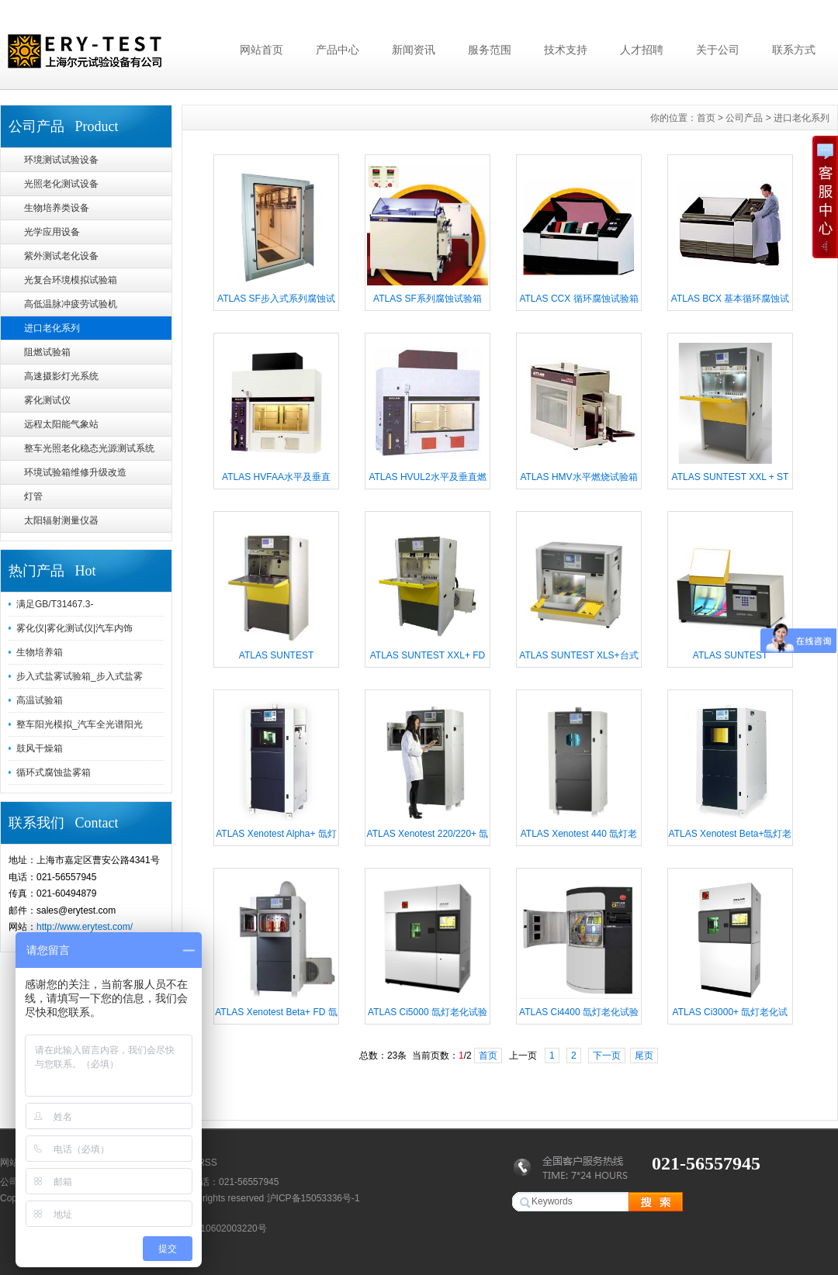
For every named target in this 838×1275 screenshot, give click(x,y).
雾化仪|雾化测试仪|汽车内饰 (74, 628)
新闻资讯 (413, 49)
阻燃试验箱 (47, 352)
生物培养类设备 (56, 207)
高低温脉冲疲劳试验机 (70, 304)
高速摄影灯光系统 (61, 376)
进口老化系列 (52, 328)
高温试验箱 (39, 700)
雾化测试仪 (47, 400)
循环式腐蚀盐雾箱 (53, 772)
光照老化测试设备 (61, 183)
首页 (706, 117)
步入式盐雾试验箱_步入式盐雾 (79, 676)
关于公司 (717, 49)
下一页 (607, 1055)
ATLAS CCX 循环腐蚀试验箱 (578, 298)
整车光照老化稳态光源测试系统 (89, 448)
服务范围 (489, 49)
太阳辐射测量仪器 (61, 520)
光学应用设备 (52, 231)
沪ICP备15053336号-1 (313, 1198)
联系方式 (793, 49)
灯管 (33, 496)
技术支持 (565, 49)
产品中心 (337, 49)
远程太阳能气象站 (61, 424)
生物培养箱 (39, 652)
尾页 (644, 1055)
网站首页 (261, 49)
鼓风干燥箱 (39, 748)
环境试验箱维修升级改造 (75, 472)
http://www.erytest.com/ (84, 926)
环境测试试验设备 (61, 159)
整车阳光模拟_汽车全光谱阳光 (79, 724)
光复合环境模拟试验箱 (70, 280)
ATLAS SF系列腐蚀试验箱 (427, 298)
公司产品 (744, 117)
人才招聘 (641, 49)
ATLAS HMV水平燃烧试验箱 (578, 477)
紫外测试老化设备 (61, 256)
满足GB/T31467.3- (54, 604)
